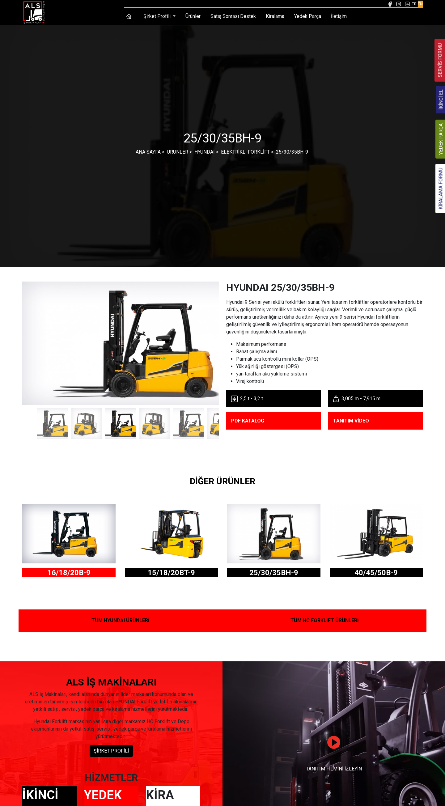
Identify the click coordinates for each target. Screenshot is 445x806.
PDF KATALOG (247, 421)
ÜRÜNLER (177, 152)
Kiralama (275, 16)
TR (414, 3)
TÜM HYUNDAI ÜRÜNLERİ (120, 620)
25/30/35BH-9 (292, 152)
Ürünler (193, 16)
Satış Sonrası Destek (233, 16)
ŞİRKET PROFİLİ (111, 751)
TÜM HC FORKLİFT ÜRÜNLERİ (324, 620)
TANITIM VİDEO (351, 421)
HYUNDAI (204, 152)
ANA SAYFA (148, 152)
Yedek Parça (307, 16)
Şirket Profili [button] (157, 16)
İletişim (339, 16)
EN (420, 3)
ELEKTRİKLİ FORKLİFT (245, 152)
